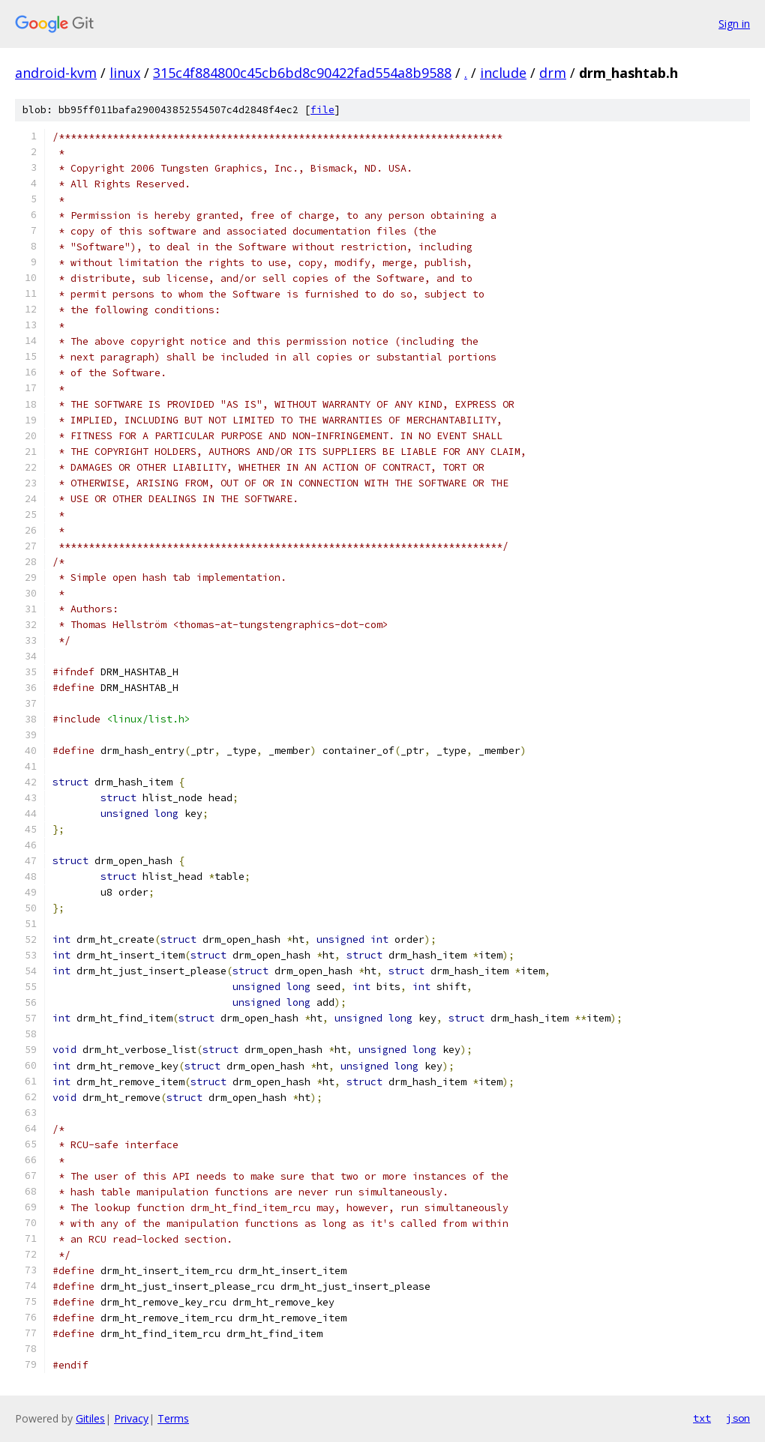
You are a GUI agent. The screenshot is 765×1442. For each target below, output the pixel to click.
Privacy (131, 1418)
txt (702, 1418)
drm (552, 73)
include (503, 73)
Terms (173, 1418)
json (738, 1418)
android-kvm (56, 73)
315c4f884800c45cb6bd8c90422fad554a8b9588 (302, 73)
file (322, 109)
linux (125, 73)
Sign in (734, 23)
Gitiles (90, 1418)
